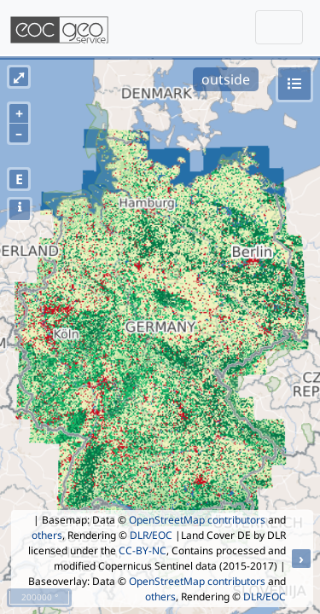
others (47, 535)
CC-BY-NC (142, 550)
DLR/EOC (151, 535)
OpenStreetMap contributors (197, 520)
